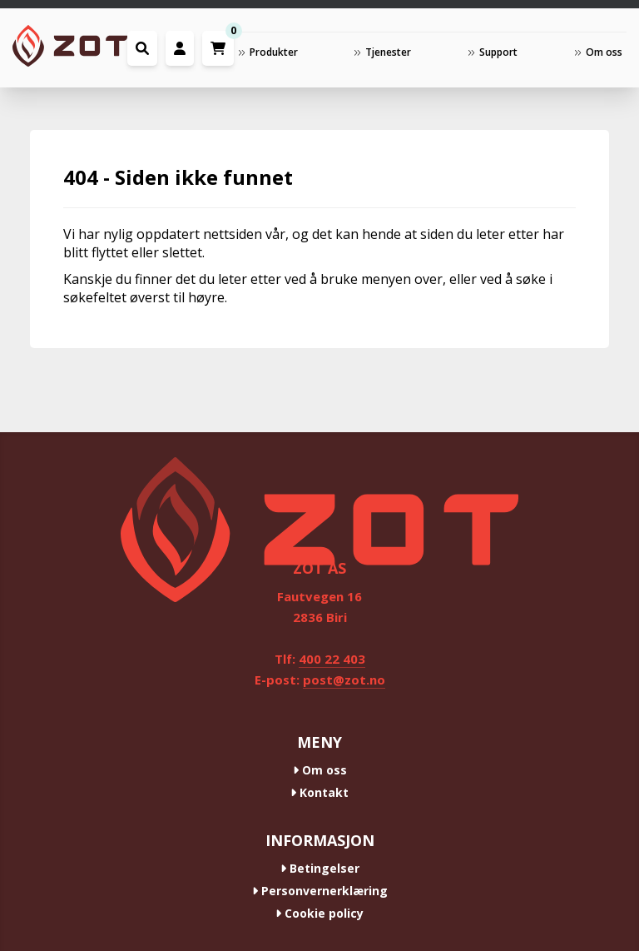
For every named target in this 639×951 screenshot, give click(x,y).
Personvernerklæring (320, 891)
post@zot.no (344, 679)
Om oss (320, 770)
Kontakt (319, 792)
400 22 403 (332, 658)
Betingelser (319, 868)
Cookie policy (319, 913)
